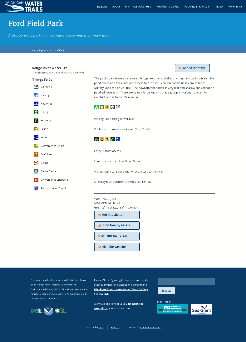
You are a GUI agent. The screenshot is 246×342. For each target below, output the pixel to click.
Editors (115, 327)
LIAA (100, 327)
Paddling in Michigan (197, 6)
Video (219, 6)
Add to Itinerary (194, 68)
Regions (43, 50)
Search (166, 290)
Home (34, 50)
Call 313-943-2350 (114, 236)
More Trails (235, 6)
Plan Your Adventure (138, 6)
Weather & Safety (167, 6)
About (116, 6)
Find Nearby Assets (116, 225)
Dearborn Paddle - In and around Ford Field (58, 72)
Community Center (150, 327)
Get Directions (112, 215)
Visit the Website (114, 247)
